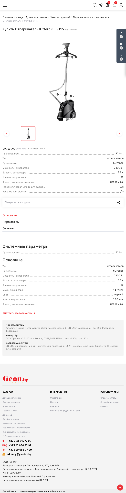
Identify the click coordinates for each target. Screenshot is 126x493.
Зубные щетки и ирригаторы (16, 427)
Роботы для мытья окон (13, 436)
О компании (56, 398)
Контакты (54, 406)
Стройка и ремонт (11, 419)
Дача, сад (7, 415)
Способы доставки (109, 402)
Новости (54, 402)
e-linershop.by (57, 491)
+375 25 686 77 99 (20, 445)
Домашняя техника (11, 398)
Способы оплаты (108, 398)
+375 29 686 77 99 (17, 449)
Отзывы (104, 406)
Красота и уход (9, 410)
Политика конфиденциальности (65, 410)
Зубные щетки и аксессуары (16, 432)
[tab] (63, 215)
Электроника (8, 406)
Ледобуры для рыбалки (13, 423)
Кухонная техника (11, 402)
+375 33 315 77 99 (16, 440)
